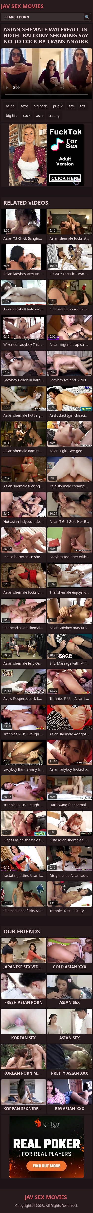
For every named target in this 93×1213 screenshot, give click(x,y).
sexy (24, 106)
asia (39, 115)
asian (10, 106)
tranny (54, 115)
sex (71, 106)
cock (26, 115)
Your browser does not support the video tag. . (46, 73)
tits (82, 106)
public (58, 106)
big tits (11, 115)
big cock (40, 106)
